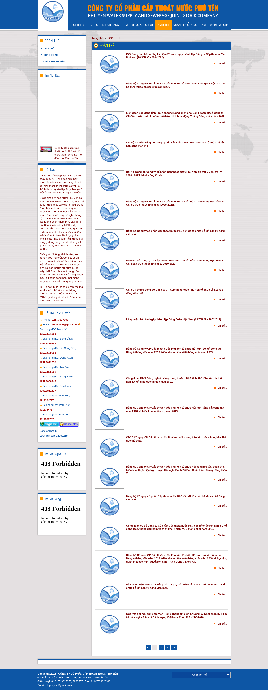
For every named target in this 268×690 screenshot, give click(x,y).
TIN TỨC (93, 24)
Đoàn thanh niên (54, 61)
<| (148, 647)
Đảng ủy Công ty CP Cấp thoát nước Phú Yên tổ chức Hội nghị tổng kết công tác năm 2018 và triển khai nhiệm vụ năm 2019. (175, 409)
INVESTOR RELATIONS (215, 24)
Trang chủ (97, 38)
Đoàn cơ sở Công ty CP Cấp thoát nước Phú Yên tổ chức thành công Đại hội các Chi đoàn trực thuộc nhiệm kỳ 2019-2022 (175, 262)
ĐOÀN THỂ (163, 24)
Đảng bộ (49, 48)
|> (174, 647)
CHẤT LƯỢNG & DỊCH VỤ (138, 24)
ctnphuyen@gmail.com (59, 685)
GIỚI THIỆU (77, 24)
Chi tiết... (222, 63)
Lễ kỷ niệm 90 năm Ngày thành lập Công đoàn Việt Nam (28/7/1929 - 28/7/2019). (174, 319)
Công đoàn (51, 55)
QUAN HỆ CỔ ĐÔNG (185, 24)
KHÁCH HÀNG (110, 24)
